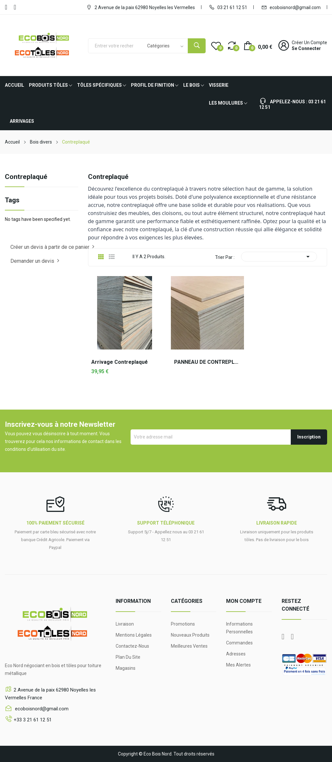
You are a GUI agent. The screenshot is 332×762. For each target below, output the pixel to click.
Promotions (183, 624)
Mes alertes (238, 664)
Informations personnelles (239, 627)
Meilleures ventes (189, 646)
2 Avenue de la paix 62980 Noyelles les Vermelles (140, 7)
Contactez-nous (132, 646)
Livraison (125, 624)
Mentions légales (134, 635)
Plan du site (128, 657)
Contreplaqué (26, 177)
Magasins (125, 668)
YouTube (15, 7)
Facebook (6, 7)
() (216, 45)
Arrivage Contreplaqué (119, 362)
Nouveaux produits (190, 635)
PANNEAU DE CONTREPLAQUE (207, 362)
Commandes (239, 642)
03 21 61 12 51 (228, 7)
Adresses (236, 653)
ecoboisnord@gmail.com (291, 7)
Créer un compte (309, 42)
